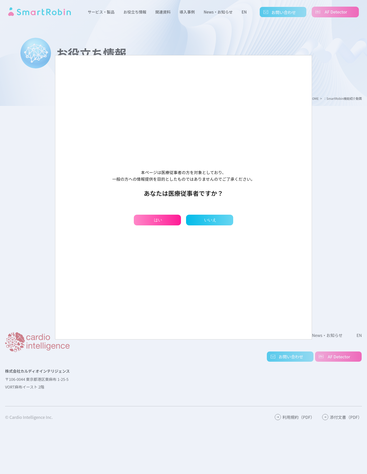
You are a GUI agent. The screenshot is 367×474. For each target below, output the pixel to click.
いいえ (210, 220)
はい (158, 220)
